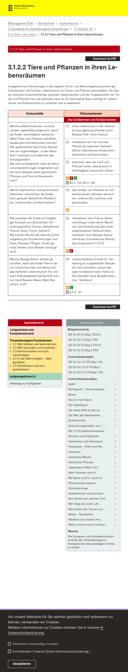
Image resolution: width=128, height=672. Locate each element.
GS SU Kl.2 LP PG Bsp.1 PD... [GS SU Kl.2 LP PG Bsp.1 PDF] (86, 372)
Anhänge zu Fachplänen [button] (25, 383)
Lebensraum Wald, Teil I (83, 467)
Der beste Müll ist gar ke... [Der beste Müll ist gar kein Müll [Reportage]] (85, 410)
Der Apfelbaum (78, 405)
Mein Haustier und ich (82, 472)
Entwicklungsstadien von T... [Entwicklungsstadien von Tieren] (86, 425)
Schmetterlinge (78, 488)
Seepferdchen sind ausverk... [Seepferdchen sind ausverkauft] (86, 493)
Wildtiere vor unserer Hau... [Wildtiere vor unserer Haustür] (85, 519)
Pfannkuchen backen (82, 483)
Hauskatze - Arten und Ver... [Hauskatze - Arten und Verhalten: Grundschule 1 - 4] (86, 446)
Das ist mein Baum (80, 399)
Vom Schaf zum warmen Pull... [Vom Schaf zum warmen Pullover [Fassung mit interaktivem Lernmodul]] (87, 498)
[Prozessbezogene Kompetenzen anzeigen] (31, 340)
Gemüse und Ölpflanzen (83, 436)
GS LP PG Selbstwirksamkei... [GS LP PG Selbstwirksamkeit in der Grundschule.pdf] (87, 431)
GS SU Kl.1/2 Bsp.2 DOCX (84, 345)
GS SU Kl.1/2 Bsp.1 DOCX (84, 334)
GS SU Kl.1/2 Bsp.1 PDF (83, 339)
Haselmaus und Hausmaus (85, 441)
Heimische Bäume (79, 457)
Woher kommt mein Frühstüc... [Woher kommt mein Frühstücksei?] (87, 524)
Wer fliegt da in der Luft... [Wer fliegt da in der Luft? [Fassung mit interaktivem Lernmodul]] (84, 503)
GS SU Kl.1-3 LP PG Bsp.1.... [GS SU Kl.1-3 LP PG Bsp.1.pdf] (85, 367)
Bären (72, 394)
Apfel (71, 384)
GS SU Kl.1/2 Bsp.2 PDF (83, 350)
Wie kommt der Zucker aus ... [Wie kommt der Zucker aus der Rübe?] (87, 509)
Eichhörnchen (77, 420)
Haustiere (74, 451)
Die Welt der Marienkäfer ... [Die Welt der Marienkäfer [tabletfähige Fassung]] (85, 415)
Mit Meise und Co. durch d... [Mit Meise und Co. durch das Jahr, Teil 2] (85, 477)
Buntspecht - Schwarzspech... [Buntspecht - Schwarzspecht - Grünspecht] (87, 389)
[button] (23, 376)
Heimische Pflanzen (81, 462)
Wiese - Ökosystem (80, 514)
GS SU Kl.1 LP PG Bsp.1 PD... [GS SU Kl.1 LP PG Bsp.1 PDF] (86, 362)
